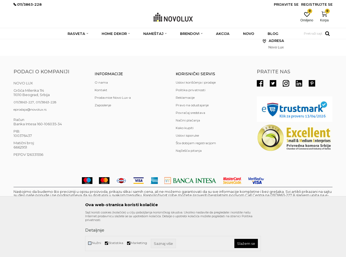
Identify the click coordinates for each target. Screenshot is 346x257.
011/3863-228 (46, 141)
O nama (101, 122)
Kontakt (101, 129)
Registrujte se (316, 4)
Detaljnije (94, 230)
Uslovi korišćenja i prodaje (196, 122)
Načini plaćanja (188, 159)
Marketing (139, 243)
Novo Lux (42, 43)
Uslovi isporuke (187, 175)
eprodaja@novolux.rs (30, 149)
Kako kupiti (185, 167)
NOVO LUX (22, 43)
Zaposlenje (103, 144)
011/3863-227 (24, 141)
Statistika (116, 243)
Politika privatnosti (190, 129)
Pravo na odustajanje (192, 144)
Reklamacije (185, 137)
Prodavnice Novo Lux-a (113, 137)
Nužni (96, 243)
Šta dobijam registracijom (196, 182)
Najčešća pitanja (189, 190)
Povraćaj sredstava (190, 152)
